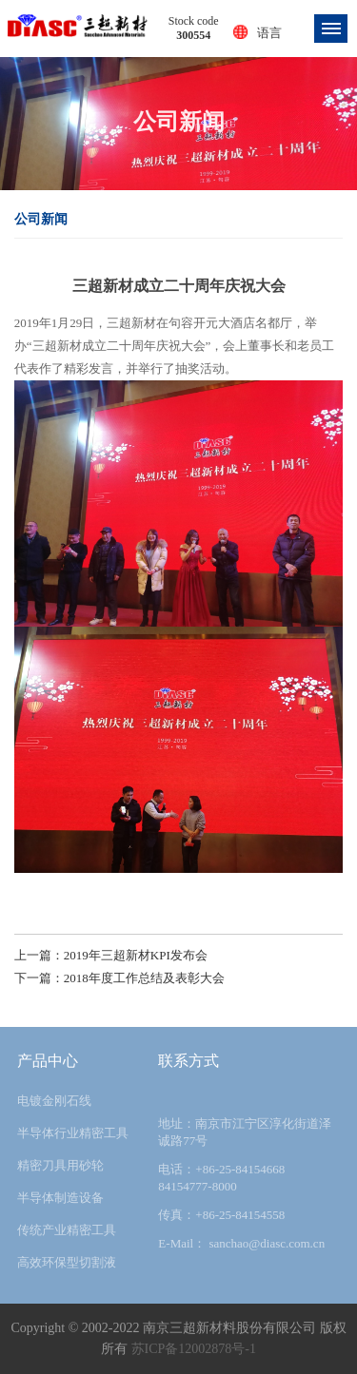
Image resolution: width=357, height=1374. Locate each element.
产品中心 (47, 1061)
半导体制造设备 (60, 1197)
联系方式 (188, 1061)
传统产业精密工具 (66, 1230)
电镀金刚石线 (54, 1100)
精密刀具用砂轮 (60, 1165)
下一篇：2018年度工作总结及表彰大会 (119, 978)
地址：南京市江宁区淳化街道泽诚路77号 (244, 1132)
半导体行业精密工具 (73, 1133)
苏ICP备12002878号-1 (193, 1349)
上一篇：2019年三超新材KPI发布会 (111, 955)
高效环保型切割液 (66, 1262)
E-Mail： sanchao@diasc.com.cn (241, 1243)
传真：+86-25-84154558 (221, 1215)
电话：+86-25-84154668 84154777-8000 (221, 1177)
